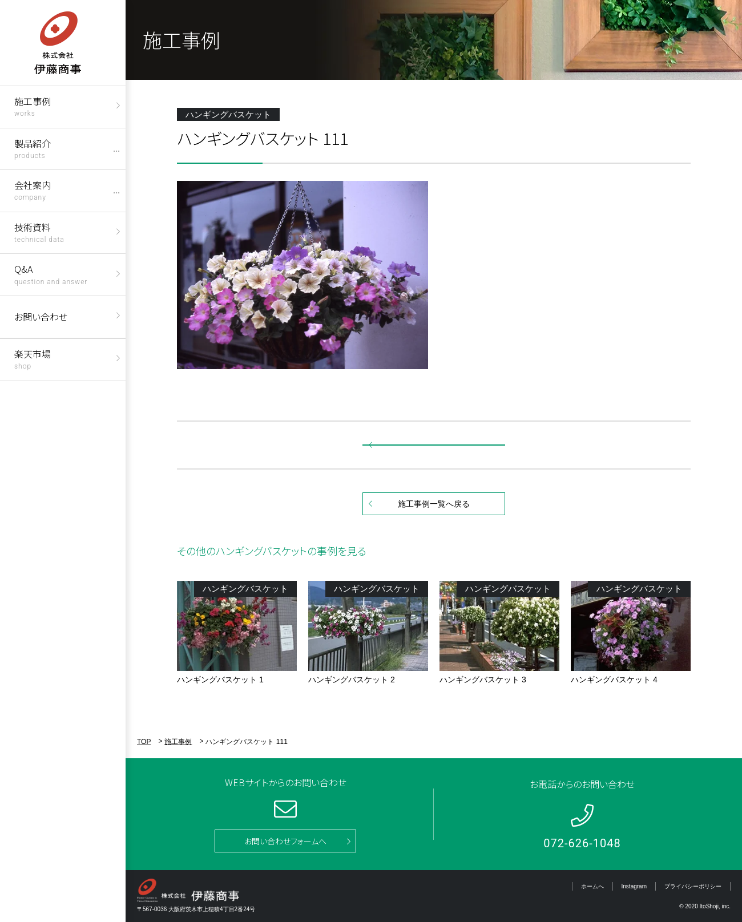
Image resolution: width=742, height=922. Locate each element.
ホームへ (592, 886)
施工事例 (32, 106)
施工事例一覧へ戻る (434, 503)
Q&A (50, 273)
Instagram (634, 886)
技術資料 (39, 232)
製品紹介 (32, 148)
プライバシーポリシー (692, 886)
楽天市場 (32, 358)
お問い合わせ (40, 316)
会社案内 (32, 189)
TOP (144, 742)
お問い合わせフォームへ (285, 841)
